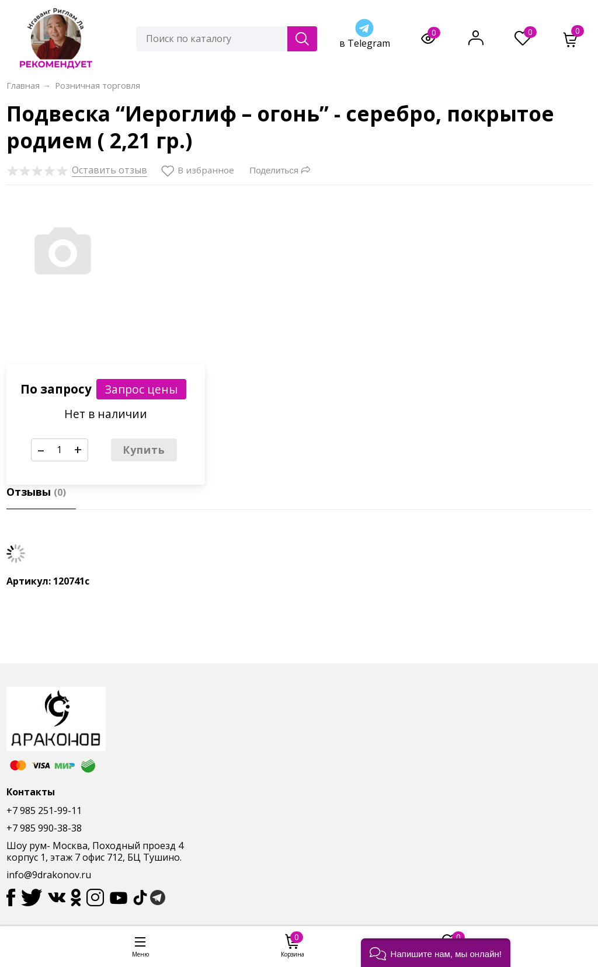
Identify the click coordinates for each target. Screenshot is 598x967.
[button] (435, 952)
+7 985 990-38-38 (44, 828)
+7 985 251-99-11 (44, 810)
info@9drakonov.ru (48, 874)
